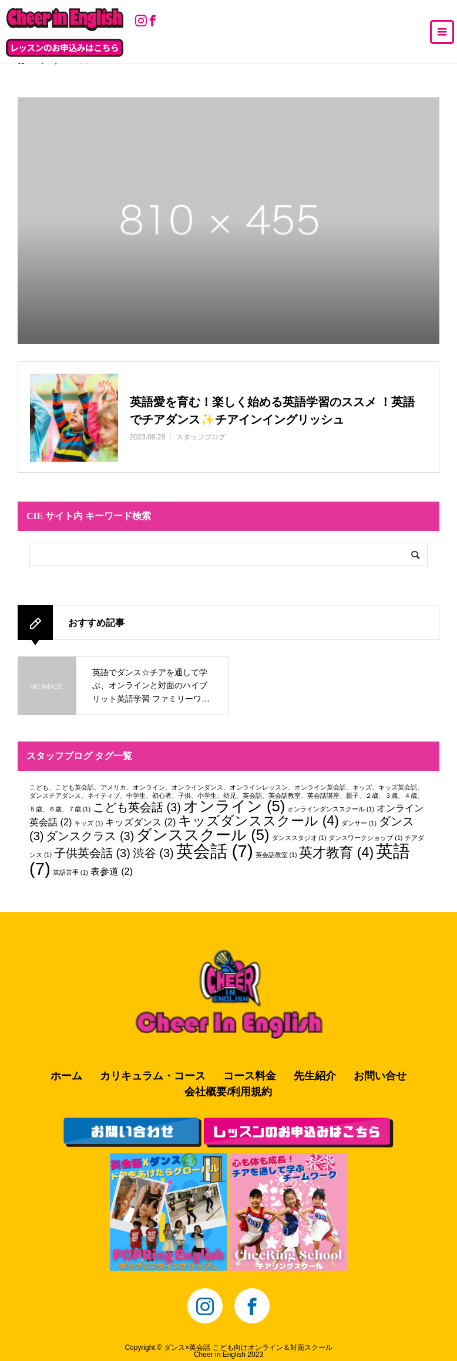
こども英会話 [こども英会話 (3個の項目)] (137, 807)
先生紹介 (315, 1076)
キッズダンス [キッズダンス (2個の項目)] (140, 822)
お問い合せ (380, 1076)
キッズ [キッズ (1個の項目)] (88, 823)
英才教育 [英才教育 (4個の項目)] (336, 852)
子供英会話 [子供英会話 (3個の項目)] (92, 853)
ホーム (66, 1076)
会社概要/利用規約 (228, 1092)
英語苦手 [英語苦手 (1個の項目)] (70, 872)
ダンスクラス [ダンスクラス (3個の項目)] (90, 836)
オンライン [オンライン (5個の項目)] (234, 806)
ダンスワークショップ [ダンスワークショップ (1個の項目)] (365, 837)
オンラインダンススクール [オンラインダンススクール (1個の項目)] (330, 808)
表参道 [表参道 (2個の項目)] (111, 871)
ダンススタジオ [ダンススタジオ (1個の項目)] (299, 837)
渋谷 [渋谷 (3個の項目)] (153, 853)
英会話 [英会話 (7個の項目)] (214, 851)
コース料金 (249, 1076)
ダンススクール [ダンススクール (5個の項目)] (202, 835)
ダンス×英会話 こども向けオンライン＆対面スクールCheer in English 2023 (248, 1351)
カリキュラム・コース (153, 1076)
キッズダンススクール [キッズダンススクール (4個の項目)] (258, 820)
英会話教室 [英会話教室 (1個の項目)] (276, 854)
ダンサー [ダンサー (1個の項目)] (359, 823)
